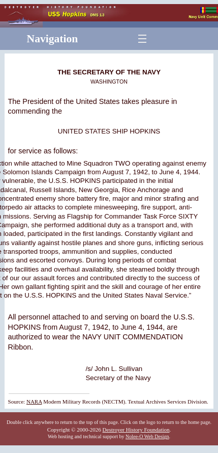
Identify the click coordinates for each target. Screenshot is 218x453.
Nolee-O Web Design (147, 436)
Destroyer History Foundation (136, 430)
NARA (34, 401)
